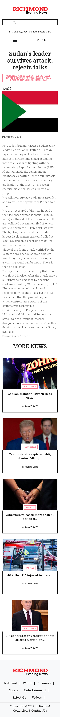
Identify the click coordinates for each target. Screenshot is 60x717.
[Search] (30, 22)
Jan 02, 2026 (31, 406)
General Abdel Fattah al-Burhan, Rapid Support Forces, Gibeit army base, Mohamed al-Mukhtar (28, 77)
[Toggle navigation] (15, 40)
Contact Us (39, 710)
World (29, 507)
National (30, 386)
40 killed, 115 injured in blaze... (29, 575)
